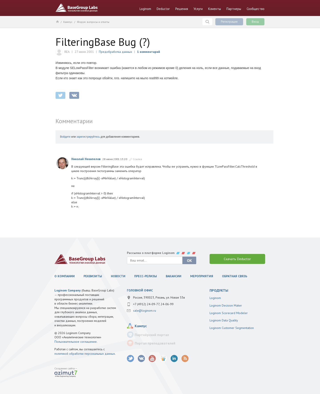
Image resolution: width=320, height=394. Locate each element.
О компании (64, 276)
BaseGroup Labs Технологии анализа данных (77, 8)
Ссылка (137, 159)
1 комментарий (148, 52)
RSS (185, 358)
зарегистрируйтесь (88, 136)
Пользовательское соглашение (75, 342)
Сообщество (255, 9)
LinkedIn (174, 358)
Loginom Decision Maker (226, 305)
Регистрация (229, 22)
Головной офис (140, 290)
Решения (181, 9)
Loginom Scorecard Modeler (229, 313)
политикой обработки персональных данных (84, 354)
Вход (255, 22)
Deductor (163, 9)
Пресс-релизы (145, 276)
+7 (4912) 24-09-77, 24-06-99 (153, 304)
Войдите (65, 136)
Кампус (67, 22)
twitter (60, 95)
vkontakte (74, 95)
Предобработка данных (115, 52)
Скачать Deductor (237, 259)
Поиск (207, 21)
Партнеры (233, 9)
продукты (219, 290)
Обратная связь (234, 276)
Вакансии (173, 276)
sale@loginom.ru (144, 311)
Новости (118, 276)
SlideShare (163, 358)
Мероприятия (201, 276)
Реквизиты (93, 276)
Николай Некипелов (85, 159)
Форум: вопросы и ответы (93, 22)
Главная (57, 21)
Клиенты (214, 9)
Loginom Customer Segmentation (232, 328)
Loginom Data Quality (224, 320)
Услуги (198, 9)
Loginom (145, 9)
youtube (152, 358)
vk (141, 358)
